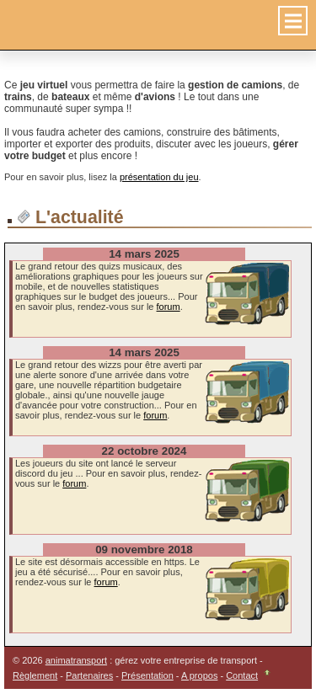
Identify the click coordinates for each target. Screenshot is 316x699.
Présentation (147, 675)
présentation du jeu (159, 177)
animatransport (76, 660)
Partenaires (89, 675)
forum (168, 306)
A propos (199, 675)
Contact (242, 675)
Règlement (35, 675)
